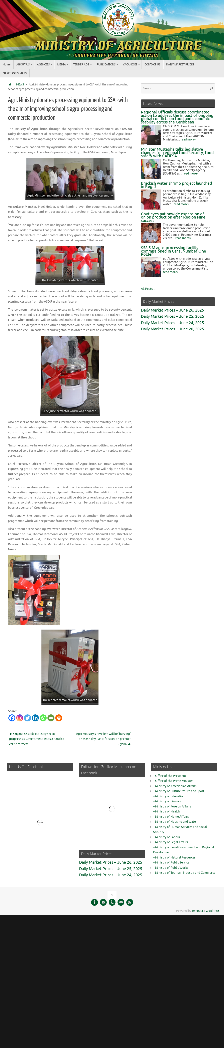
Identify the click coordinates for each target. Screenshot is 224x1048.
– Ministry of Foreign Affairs (172, 806)
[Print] (58, 717)
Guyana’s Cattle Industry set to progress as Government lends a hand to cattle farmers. (36, 739)
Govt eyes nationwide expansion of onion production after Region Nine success (173, 217)
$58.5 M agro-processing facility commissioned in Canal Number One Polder (173, 251)
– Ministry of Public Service (171, 862)
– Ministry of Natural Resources (174, 857)
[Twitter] (27, 717)
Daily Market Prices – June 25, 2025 (172, 316)
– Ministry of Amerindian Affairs (175, 786)
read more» (188, 139)
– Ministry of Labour (166, 837)
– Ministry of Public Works (170, 868)
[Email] (50, 717)
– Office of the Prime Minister (173, 781)
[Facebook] (11, 717)
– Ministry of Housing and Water (175, 822)
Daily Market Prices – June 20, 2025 (172, 329)
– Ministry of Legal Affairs (170, 842)
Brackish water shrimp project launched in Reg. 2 (176, 185)
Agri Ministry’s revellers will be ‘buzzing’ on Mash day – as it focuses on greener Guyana (103, 739)
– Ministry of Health (166, 811)
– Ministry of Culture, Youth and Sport (178, 791)
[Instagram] (19, 717)
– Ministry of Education (169, 796)
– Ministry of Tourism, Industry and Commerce (184, 873)
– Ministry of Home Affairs (171, 817)
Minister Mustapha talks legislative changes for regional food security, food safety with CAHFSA (177, 152)
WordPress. (213, 911)
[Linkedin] (35, 717)
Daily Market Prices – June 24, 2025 (172, 322)
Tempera (197, 911)
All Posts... (148, 289)
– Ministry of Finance (167, 801)
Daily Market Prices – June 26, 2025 (172, 310)
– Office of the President (169, 776)
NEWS (20, 84)
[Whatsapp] (43, 717)
